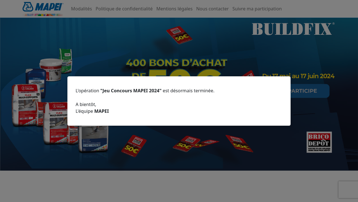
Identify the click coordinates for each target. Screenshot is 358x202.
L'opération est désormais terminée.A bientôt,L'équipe (145, 101)
